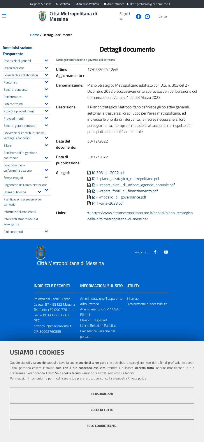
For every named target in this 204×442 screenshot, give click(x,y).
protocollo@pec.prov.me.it (52, 326)
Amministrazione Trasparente (17, 51)
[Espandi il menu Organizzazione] (46, 67)
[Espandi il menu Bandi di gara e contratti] (46, 124)
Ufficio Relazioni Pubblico (98, 325)
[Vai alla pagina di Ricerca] (171, 16)
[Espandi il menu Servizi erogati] (46, 176)
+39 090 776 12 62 (54, 315)
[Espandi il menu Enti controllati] (46, 103)
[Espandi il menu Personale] (46, 81)
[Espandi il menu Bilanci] (46, 144)
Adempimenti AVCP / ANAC (100, 309)
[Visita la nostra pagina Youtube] (145, 16)
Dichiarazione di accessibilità (147, 303)
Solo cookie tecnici (102, 425)
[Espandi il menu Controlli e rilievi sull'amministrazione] (46, 169)
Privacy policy (137, 378)
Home (34, 34)
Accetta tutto (102, 409)
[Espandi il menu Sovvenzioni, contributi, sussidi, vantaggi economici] (46, 137)
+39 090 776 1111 (61, 309)
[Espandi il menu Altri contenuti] (46, 230)
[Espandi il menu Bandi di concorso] (46, 88)
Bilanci (85, 314)
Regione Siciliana (40, 4)
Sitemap (133, 298)
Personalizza (102, 393)
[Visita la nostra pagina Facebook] (136, 16)
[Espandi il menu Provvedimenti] (46, 117)
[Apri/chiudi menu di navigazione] (4, 16)
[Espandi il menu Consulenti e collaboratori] (46, 74)
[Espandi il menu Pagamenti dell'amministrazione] (46, 189)
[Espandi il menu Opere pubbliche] (39, 191)
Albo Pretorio (89, 303)
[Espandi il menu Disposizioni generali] (46, 60)
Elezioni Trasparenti (94, 320)
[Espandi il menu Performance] (46, 96)
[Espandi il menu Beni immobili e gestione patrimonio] (46, 157)
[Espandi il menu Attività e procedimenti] (46, 110)
